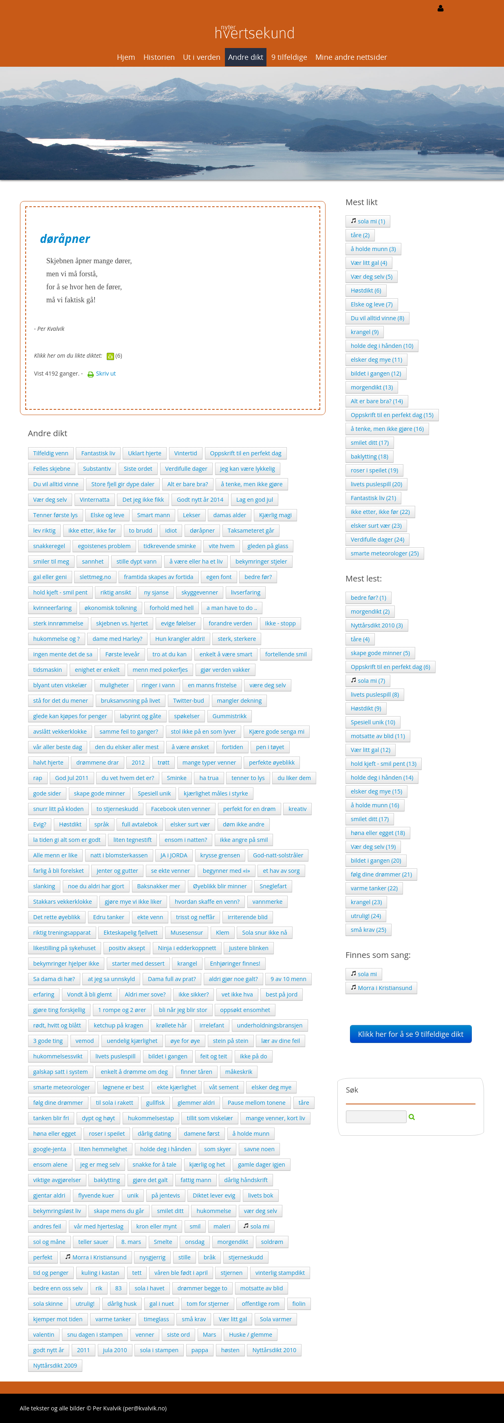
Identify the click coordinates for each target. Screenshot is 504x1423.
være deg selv (267, 685)
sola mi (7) (368, 680)
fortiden (232, 747)
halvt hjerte (48, 762)
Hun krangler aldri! (180, 639)
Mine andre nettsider (351, 57)
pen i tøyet (270, 747)
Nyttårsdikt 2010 (274, 1350)
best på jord (281, 994)
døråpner (202, 530)
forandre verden (230, 623)
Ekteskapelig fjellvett (130, 932)
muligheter (114, 685)
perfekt (43, 1257)
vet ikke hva (237, 994)
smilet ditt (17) (370, 442)
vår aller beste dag (57, 747)
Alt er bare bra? (187, 484)
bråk (210, 1257)
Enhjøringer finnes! (235, 963)
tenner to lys (248, 778)
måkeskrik (239, 1071)
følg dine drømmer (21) (381, 874)
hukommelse (213, 1211)
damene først (202, 1133)
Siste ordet (138, 468)
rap (37, 778)
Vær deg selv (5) (371, 276)
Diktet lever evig (214, 1195)
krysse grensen (220, 855)
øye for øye (185, 1041)
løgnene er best (123, 1087)
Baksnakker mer (158, 886)
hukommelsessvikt (58, 1056)
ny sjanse (156, 592)
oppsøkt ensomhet (245, 1010)
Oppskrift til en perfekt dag (246, 453)
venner (145, 1334)
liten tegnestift (132, 840)
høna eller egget (54, 1133)
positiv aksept (127, 948)
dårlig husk (122, 1303)
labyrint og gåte (140, 716)
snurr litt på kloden (58, 809)
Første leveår (122, 654)
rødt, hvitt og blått (57, 1025)
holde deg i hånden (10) (382, 346)
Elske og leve (107, 515)
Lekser (191, 515)
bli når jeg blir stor (183, 1010)
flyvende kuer (96, 1195)
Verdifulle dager (186, 468)
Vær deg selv (50, 499)
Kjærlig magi (275, 515)
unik (133, 1195)
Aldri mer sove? (145, 994)
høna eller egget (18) (378, 833)
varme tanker (113, 1319)
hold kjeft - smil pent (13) (383, 763)
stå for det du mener (60, 700)
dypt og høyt (98, 1118)
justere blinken (249, 948)
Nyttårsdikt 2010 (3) (377, 625)
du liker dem (294, 778)
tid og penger (51, 1273)
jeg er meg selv (100, 1164)
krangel (187, 963)
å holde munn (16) (375, 805)
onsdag (195, 1242)
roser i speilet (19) (374, 470)
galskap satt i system (60, 1071)
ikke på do (253, 1056)
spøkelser (187, 716)
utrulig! (85, 1303)
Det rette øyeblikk (56, 917)
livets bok (260, 1195)
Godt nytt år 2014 (200, 499)
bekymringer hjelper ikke (66, 963)
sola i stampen (159, 1350)
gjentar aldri (49, 1195)
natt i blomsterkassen (119, 855)
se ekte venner (170, 870)
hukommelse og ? (56, 639)
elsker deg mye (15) (376, 791)
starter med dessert (138, 963)
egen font (218, 577)
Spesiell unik (154, 793)
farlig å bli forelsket (58, 870)
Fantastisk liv (98, 453)
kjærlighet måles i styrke (216, 793)
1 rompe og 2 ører (122, 1010)
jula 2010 (115, 1350)
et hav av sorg (281, 870)
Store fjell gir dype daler (122, 484)
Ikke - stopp (280, 623)
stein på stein (231, 1041)
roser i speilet (107, 1133)
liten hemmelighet (103, 1149)
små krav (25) (368, 929)
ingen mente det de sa (62, 654)
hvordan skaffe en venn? (207, 901)
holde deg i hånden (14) (382, 777)
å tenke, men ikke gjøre (251, 484)
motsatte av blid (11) (378, 736)
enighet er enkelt (97, 669)
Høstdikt (70, 824)
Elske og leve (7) (372, 304)
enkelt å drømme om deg (134, 1071)
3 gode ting (48, 1041)
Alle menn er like (55, 855)
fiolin (299, 1303)
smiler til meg (51, 561)
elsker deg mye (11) (376, 359)
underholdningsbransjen (270, 1025)
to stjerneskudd (117, 809)
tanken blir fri (51, 1118)
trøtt (163, 762)
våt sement (223, 1087)
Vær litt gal (233, 1319)
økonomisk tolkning (111, 608)
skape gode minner (99, 793)
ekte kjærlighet (176, 1087)
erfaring (44, 994)
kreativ (297, 809)
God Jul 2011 (71, 778)
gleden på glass (268, 546)
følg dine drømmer (58, 1102)
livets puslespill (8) (375, 694)
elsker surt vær (190, 824)
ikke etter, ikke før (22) (380, 512)
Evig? (39, 824)
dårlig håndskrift (246, 1180)
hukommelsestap (151, 1118)
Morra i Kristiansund (95, 1257)
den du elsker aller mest (127, 747)
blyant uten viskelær (60, 685)
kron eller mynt (156, 1226)
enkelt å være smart (226, 654)
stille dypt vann (136, 561)
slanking (44, 886)
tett (137, 1273)
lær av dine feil (280, 1041)
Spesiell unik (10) (373, 722)
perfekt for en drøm (249, 809)
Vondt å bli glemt (89, 994)
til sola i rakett (114, 1102)
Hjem (126, 57)
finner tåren (197, 1071)
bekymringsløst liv (57, 1211)
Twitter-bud (188, 700)
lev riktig (44, 530)
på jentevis (166, 1195)
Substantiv (97, 468)
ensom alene (50, 1164)
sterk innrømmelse (58, 623)
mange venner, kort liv (275, 1118)
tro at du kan (169, 654)
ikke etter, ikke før (92, 530)
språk (102, 824)
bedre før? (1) (368, 597)
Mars (209, 1334)
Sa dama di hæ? (54, 979)
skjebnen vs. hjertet (122, 623)
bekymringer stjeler (261, 561)
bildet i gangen (167, 1056)
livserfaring (245, 592)
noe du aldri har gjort (96, 886)
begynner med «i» (226, 870)
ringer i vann (158, 685)
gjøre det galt (150, 1180)
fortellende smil (286, 654)
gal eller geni (50, 577)
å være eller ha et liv (195, 561)
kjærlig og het (207, 1164)
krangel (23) (366, 902)
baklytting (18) (369, 456)
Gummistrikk (230, 716)
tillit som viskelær (210, 1118)
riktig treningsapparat (62, 932)
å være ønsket (190, 747)
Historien (159, 57)
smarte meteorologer (61, 1087)
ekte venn (150, 917)
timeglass (156, 1319)
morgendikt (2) (370, 611)
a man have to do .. (232, 608)
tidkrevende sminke (169, 546)
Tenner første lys (55, 515)
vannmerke (268, 901)
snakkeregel (49, 546)
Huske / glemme (250, 1334)
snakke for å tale (154, 1164)
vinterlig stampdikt (280, 1273)
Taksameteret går (251, 530)
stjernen (231, 1273)
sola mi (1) (368, 221)
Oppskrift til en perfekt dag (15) (392, 415)
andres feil (47, 1226)
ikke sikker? (193, 994)
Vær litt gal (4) (369, 263)
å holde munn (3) (373, 249)
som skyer (217, 1149)
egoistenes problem (104, 546)
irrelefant (212, 1025)
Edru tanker (109, 917)
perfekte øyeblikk (272, 762)
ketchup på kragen (118, 1025)
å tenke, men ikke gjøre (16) (387, 429)
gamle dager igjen (261, 1164)
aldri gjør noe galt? (233, 979)
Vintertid (185, 453)
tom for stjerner (208, 1303)
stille (184, 1257)
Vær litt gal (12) (370, 750)
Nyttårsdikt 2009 (55, 1365)
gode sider (47, 793)
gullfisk (155, 1102)
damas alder (229, 515)
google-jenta (49, 1149)
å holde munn (251, 1133)
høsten (230, 1350)
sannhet (92, 561)
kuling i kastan (100, 1273)
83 (118, 1288)
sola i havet (149, 1288)
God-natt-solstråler (278, 855)
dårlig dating (154, 1133)
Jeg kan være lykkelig (247, 468)
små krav (194, 1319)
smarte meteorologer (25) (385, 553)
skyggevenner (199, 592)
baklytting (107, 1180)
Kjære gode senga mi (276, 731)
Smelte (163, 1242)
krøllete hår (171, 1025)
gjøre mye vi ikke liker (133, 901)
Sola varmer (276, 1319)
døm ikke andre (243, 824)
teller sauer (93, 1242)
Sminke (177, 778)
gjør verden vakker (225, 669)
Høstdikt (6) (366, 290)
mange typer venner (209, 762)
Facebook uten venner (180, 809)
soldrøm (272, 1242)
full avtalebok (139, 824)
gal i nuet (162, 1303)
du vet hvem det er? (127, 778)
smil (195, 1226)
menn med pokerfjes (160, 669)
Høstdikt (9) (366, 708)
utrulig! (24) (366, 916)
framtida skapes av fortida (158, 577)
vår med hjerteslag (98, 1226)
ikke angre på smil (244, 840)
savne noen (259, 1149)
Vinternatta (95, 499)
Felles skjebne (51, 468)
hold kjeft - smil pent (60, 592)
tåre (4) (360, 639)
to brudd (140, 530)
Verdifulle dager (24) (377, 539)
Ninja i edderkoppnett (187, 948)
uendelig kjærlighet (132, 1041)
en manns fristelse (212, 685)
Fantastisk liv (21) (373, 498)
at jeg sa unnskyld (111, 979)
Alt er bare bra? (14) (377, 401)
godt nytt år (48, 1350)
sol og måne (49, 1242)
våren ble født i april (181, 1273)
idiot (171, 530)
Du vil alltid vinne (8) (377, 318)
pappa (199, 1350)
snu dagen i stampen (95, 1334)
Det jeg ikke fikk (143, 499)
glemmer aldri (196, 1102)
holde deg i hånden (165, 1149)
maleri (221, 1226)
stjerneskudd (246, 1257)
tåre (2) (360, 235)
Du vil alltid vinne (56, 484)
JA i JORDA (174, 855)
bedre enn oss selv (58, 1288)
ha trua (208, 778)
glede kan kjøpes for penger (70, 716)
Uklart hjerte (144, 453)
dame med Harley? (117, 639)
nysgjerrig (152, 1257)
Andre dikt (245, 57)
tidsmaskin (47, 669)
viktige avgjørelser (57, 1180)
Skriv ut (101, 373)
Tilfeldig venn (50, 453)
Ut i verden (201, 57)
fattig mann (195, 1180)
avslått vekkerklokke (60, 731)
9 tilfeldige (289, 57)
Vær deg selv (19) (373, 846)
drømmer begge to (202, 1288)
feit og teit (213, 1056)
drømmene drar (97, 762)
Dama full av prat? (172, 979)
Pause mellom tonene (257, 1102)
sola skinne (48, 1303)
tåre (304, 1102)
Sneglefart (273, 886)
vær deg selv (260, 1211)
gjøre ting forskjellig (59, 1010)
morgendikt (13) (372, 387)
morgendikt (233, 1242)
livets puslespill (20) (376, 484)
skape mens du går (119, 1211)
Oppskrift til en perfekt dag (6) (390, 667)
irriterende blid (248, 917)
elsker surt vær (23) (376, 525)
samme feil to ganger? (129, 731)
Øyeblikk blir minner (220, 886)
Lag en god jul (254, 499)
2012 (138, 762)
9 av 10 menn (288, 979)
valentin (44, 1334)
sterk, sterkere (237, 639)
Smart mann (153, 515)
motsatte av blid (261, 1288)
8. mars (131, 1242)
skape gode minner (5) (380, 653)
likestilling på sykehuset (64, 948)
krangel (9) (365, 332)
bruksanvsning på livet (131, 700)
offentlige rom (261, 1303)
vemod (85, 1041)
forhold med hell (172, 608)
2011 (83, 1350)
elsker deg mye (271, 1087)
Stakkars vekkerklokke (62, 901)
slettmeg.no (95, 577)
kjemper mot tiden (58, 1319)
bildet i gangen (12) (376, 373)
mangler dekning (239, 700)
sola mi (256, 1226)
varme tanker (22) (374, 888)
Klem (222, 932)
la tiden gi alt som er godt (67, 840)
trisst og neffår (195, 917)
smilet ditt (170, 1211)
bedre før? (258, 577)
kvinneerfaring (52, 608)
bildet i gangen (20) (376, 860)
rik (99, 1288)
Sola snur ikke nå (264, 932)
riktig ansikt (115, 592)
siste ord (178, 1334)
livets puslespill (115, 1056)
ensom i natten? (186, 840)
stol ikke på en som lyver (203, 731)
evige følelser (178, 623)
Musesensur (186, 932)
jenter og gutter (117, 870)
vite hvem (221, 546)
